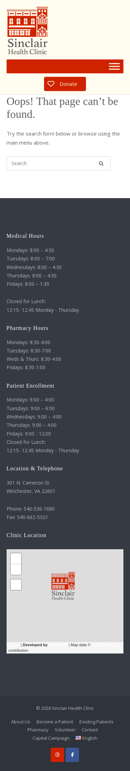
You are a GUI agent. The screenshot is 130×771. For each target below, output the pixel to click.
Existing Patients (96, 722)
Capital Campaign (51, 738)
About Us (20, 722)
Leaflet (14, 645)
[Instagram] (57, 755)
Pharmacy (38, 730)
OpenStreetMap (105, 645)
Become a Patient (54, 722)
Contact (90, 730)
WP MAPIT (58, 645)
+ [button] (16, 558)
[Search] (101, 163)
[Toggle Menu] (114, 66)
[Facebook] (72, 755)
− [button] (16, 569)
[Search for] (59, 163)
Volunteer (65, 730)
